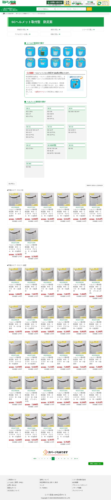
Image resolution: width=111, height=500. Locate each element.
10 (64, 458)
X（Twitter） (44, 488)
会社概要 (75, 482)
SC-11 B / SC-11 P (32, 130)
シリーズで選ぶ (88, 29)
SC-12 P (50, 130)
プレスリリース (77, 490)
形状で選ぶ (55, 29)
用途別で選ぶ (22, 29)
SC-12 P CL (51, 132)
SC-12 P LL (51, 135)
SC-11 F (29, 132)
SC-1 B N (29, 111)
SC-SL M (50, 151)
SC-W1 (28, 167)
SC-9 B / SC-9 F (73, 111)
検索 (89, 9)
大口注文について (13, 490)
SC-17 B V (29, 148)
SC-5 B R (50, 114)
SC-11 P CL (30, 135)
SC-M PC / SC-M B (53, 153)
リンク (42, 485)
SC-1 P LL (29, 116)
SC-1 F (28, 114)
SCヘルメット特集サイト (23, 13)
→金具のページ (39, 92)
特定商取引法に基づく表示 (49, 482)
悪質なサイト (11, 488)
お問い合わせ (11, 485)
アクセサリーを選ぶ (22, 34)
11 (68, 458)
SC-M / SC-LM (52, 148)
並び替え (12, 183)
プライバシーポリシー (79, 485)
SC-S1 (70, 148)
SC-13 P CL (72, 132)
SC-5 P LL (50, 118)
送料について (44, 479)
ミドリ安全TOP (8, 13)
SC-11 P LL (30, 137)
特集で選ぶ (55, 34)
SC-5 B (49, 111)
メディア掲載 (76, 488)
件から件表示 (95, 185)
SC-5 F (49, 116)
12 (71, 458)
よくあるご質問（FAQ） (15, 482)
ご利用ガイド (11, 479)
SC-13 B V (72, 130)
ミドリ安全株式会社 (79, 479)
